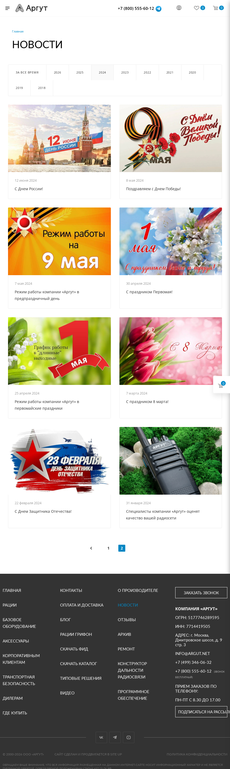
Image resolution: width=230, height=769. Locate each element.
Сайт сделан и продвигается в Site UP (88, 754)
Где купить (15, 712)
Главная (12, 590)
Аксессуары (16, 640)
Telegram (115, 737)
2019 (19, 88)
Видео (67, 692)
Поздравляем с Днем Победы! (153, 188)
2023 (124, 72)
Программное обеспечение (133, 695)
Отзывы (127, 619)
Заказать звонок (201, 593)
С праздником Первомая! (149, 291)
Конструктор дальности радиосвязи (132, 670)
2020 (192, 72)
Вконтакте (101, 737)
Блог (65, 619)
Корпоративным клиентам (21, 659)
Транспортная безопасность (19, 680)
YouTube (128, 737)
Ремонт (126, 648)
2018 (41, 88)
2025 (80, 72)
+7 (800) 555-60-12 (136, 8)
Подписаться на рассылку (202, 712)
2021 (170, 72)
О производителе (138, 590)
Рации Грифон (76, 634)
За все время (27, 72)
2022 (147, 72)
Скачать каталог (78, 663)
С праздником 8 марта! (147, 401)
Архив (124, 634)
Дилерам (13, 698)
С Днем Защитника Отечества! (43, 511)
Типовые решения (81, 678)
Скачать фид (74, 648)
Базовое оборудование (19, 623)
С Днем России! (29, 188)
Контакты (71, 590)
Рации (10, 605)
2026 (57, 72)
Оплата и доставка (81, 605)
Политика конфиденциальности (197, 754)
